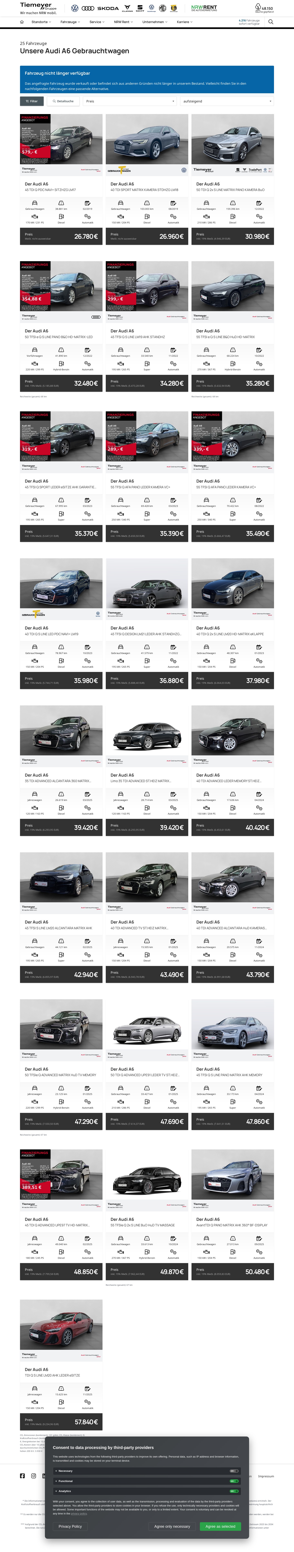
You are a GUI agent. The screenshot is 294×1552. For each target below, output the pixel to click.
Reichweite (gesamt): (30, 396)
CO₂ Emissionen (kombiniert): (34, 1435)
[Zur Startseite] (22, 21)
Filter (32, 101)
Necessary (65, 1471)
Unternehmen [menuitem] (153, 22)
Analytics (65, 1491)
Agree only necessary (172, 1526)
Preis (38, 236)
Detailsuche (63, 101)
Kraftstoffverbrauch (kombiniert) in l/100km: (41, 1438)
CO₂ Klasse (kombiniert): (70, 1435)
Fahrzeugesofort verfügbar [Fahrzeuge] (249, 22)
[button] (130, 101)
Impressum (266, 1476)
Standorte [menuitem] (40, 22)
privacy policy (79, 1513)
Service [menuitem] (95, 22)
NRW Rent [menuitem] (121, 22)
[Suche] (271, 22)
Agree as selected (220, 1526)
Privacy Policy (70, 1526)
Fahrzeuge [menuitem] (69, 22)
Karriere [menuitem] (183, 22)
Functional (65, 1481)
